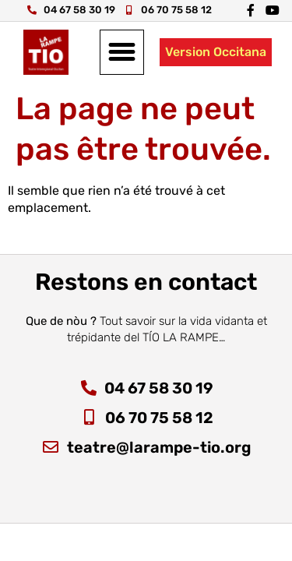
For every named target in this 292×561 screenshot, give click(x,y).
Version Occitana (215, 51)
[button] (122, 52)
